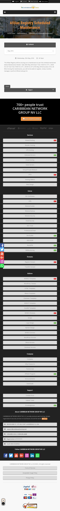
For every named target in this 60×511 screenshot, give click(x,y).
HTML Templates (30, 288)
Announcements (22, 33)
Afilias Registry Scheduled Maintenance (41, 33)
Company (30, 359)
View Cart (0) (33, 1)
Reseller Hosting (30, 145)
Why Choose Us (30, 364)
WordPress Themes (30, 283)
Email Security (30, 221)
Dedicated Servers (30, 155)
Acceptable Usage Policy (30, 473)
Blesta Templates (30, 293)
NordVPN (30, 245)
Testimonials (30, 369)
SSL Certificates (30, 196)
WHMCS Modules (30, 313)
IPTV (30, 175)
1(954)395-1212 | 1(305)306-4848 (15, 434)
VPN (30, 201)
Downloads (30, 384)
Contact (24, 1)
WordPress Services (30, 337)
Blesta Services (30, 342)
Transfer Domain (30, 267)
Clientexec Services (30, 347)
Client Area (43, 1)
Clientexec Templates (30, 298)
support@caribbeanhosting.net (15, 429)
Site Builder (30, 235)
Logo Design (30, 323)
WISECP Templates (30, 303)
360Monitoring (30, 250)
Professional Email (30, 230)
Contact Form (30, 395)
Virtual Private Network (30, 170)
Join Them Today (31, 119)
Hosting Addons (30, 179)
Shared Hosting (30, 140)
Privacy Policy (30, 478)
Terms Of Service (30, 468)
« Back (7, 86)
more (44, 418)
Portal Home (11, 33)
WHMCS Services (30, 333)
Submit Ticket (30, 400)
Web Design (30, 184)
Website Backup (30, 211)
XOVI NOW (30, 240)
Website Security (30, 216)
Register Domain (30, 262)
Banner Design (30, 328)
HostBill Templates (30, 308)
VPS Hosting (30, 150)
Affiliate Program (30, 374)
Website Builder (30, 206)
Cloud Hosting (30, 160)
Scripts (30, 318)
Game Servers (30, 165)
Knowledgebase (30, 405)
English (15, 1)
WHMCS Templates (30, 279)
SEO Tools (30, 226)
